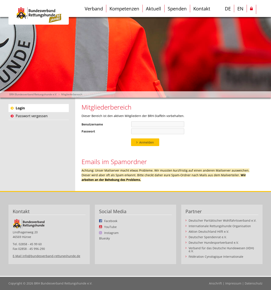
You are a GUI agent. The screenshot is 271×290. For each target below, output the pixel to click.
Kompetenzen (124, 8)
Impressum (233, 283)
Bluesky (104, 238)
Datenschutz (254, 283)
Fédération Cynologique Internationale (216, 256)
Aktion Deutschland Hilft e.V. (209, 231)
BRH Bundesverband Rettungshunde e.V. (33, 94)
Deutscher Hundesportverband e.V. (214, 242)
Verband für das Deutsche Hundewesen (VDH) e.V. (221, 250)
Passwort (88, 131)
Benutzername (92, 124)
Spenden (177, 8)
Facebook (110, 220)
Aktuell (153, 8)
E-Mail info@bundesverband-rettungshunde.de (46, 256)
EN (240, 8)
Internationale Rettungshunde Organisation (220, 226)
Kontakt (201, 8)
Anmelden (146, 142)
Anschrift (215, 283)
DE (228, 8)
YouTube (110, 226)
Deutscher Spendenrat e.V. (208, 237)
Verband (94, 8)
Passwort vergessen (32, 116)
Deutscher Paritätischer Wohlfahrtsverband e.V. (222, 220)
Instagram (111, 232)
